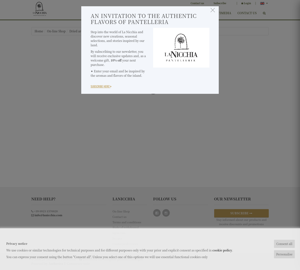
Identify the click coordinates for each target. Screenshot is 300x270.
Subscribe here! (101, 86)
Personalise (284, 254)
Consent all (284, 244)
